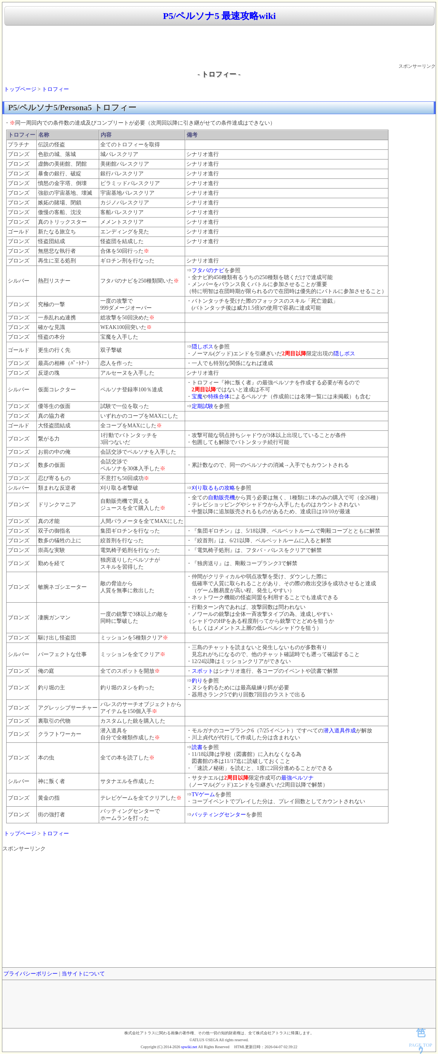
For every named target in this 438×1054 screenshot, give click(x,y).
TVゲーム (203, 794)
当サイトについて (83, 974)
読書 (197, 747)
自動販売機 (221, 497)
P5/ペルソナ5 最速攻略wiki (219, 16)
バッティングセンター (219, 814)
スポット (202, 671)
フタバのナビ (208, 270)
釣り (197, 681)
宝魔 (197, 396)
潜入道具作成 (339, 731)
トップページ (20, 89)
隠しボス (202, 347)
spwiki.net (189, 1047)
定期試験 (202, 406)
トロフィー (55, 89)
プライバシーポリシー (30, 974)
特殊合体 (219, 396)
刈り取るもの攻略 (213, 488)
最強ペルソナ (297, 778)
